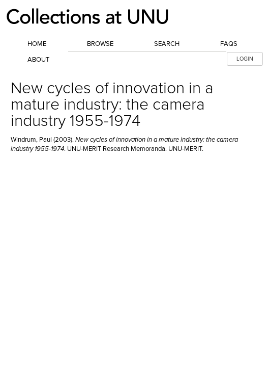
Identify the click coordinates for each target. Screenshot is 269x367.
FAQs (228, 44)
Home (36, 44)
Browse (100, 44)
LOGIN (244, 59)
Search (167, 44)
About (38, 60)
